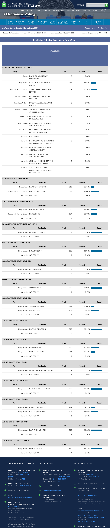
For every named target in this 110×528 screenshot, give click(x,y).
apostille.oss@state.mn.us (88, 515)
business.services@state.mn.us (90, 511)
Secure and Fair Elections (76, 22)
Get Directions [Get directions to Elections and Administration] (14, 506)
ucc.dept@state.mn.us (95, 517)
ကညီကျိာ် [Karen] (103, 10)
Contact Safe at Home (52, 490)
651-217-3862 (25, 486)
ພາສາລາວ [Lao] (70, 10)
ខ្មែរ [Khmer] (89, 10)
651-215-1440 (23, 472)
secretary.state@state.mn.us (20, 497)
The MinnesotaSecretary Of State (25, 5)
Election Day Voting (20, 22)
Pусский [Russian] (56, 10)
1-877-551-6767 (94, 477)
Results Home (90, 28)
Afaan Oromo (81, 10)
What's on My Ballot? (42, 22)
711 (23, 479)
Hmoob (29, 10)
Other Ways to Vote (31, 22)
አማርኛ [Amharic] (95, 10)
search (80, 5)
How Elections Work (97, 22)
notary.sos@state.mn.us (87, 521)
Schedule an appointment (88, 495)
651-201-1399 (64, 477)
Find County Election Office (63, 22)
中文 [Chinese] (62, 10)
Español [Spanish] (21, 10)
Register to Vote (10, 22)
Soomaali (37, 10)
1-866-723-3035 (59, 479)
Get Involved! (87, 22)
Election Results (52, 22)
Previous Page (103, 28)
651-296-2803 (92, 475)
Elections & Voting (19, 14)
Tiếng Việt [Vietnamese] (46, 10)
